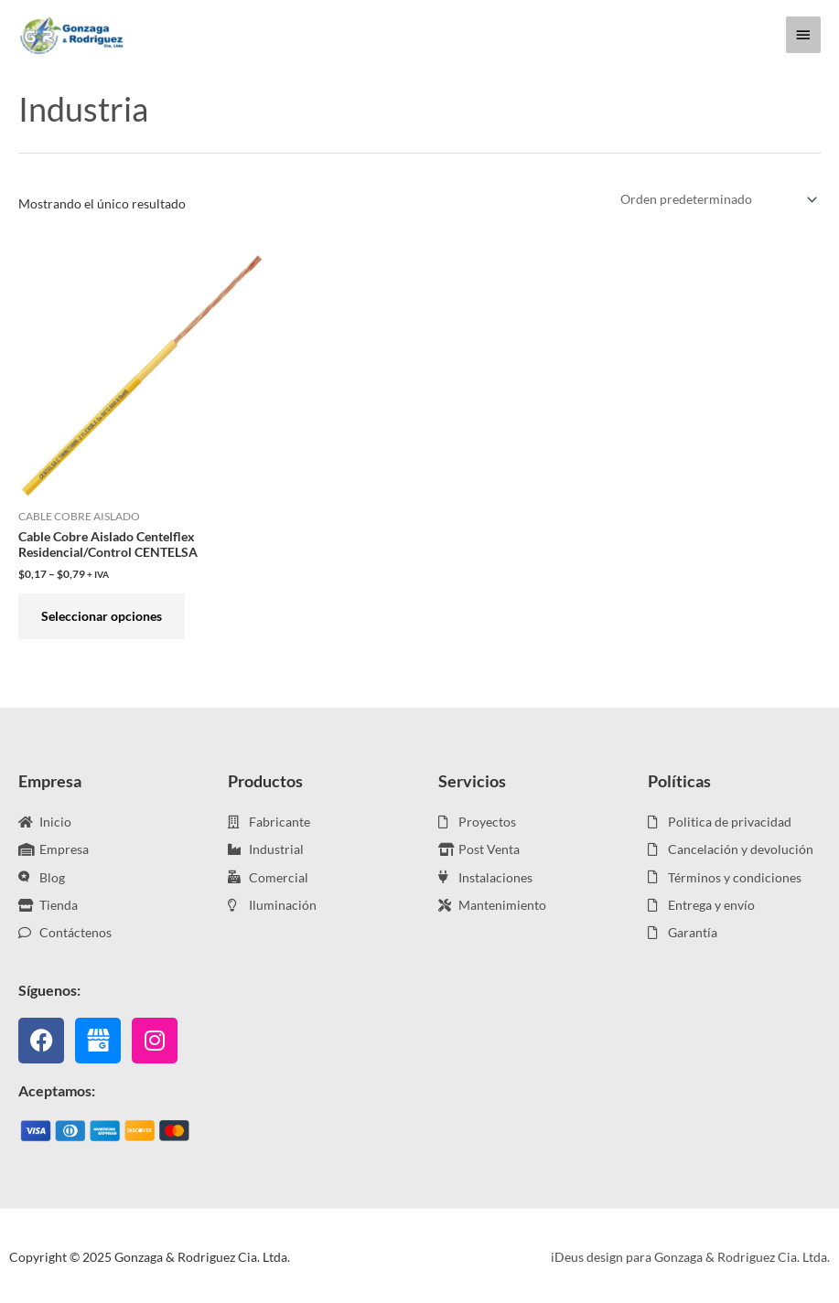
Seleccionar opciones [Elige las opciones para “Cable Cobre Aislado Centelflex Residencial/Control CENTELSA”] (101, 616)
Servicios (472, 781)
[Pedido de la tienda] (715, 200)
